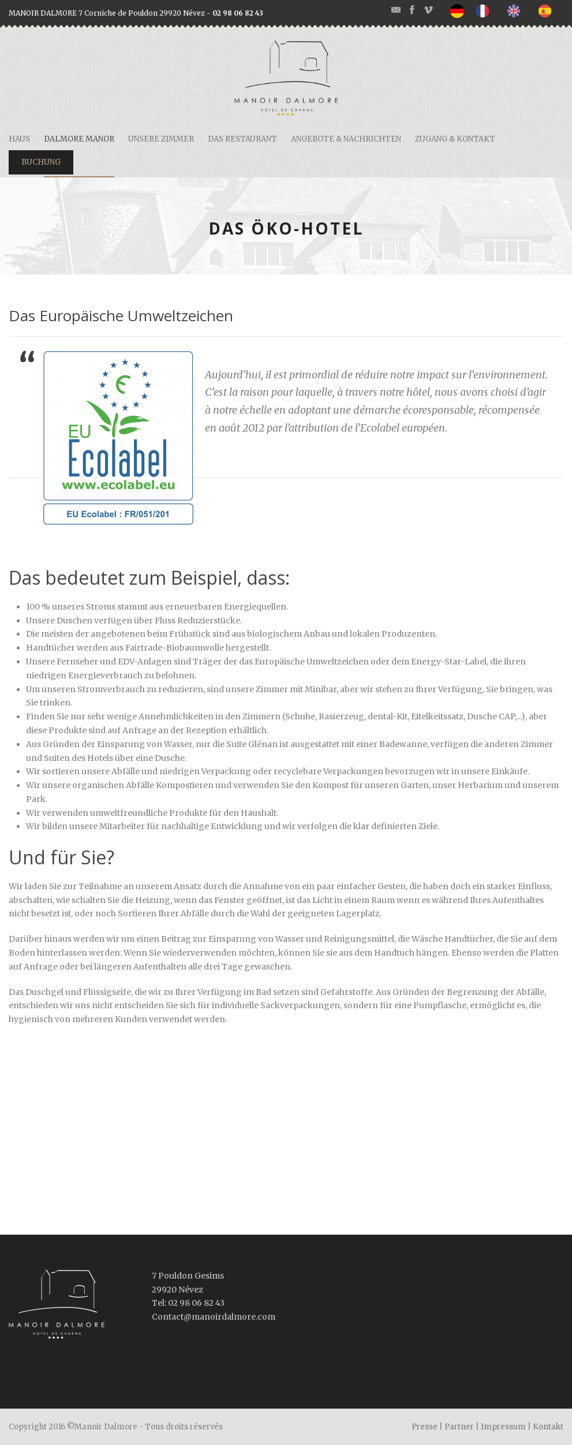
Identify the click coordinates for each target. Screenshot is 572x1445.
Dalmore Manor (79, 139)
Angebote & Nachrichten (346, 139)
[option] (485, 10)
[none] (460, 11)
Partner (459, 1427)
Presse (425, 1427)
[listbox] (506, 11)
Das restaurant (242, 139)
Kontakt (548, 1427)
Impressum (503, 1427)
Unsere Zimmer (161, 139)
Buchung (41, 162)
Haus (19, 139)
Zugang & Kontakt (455, 139)
